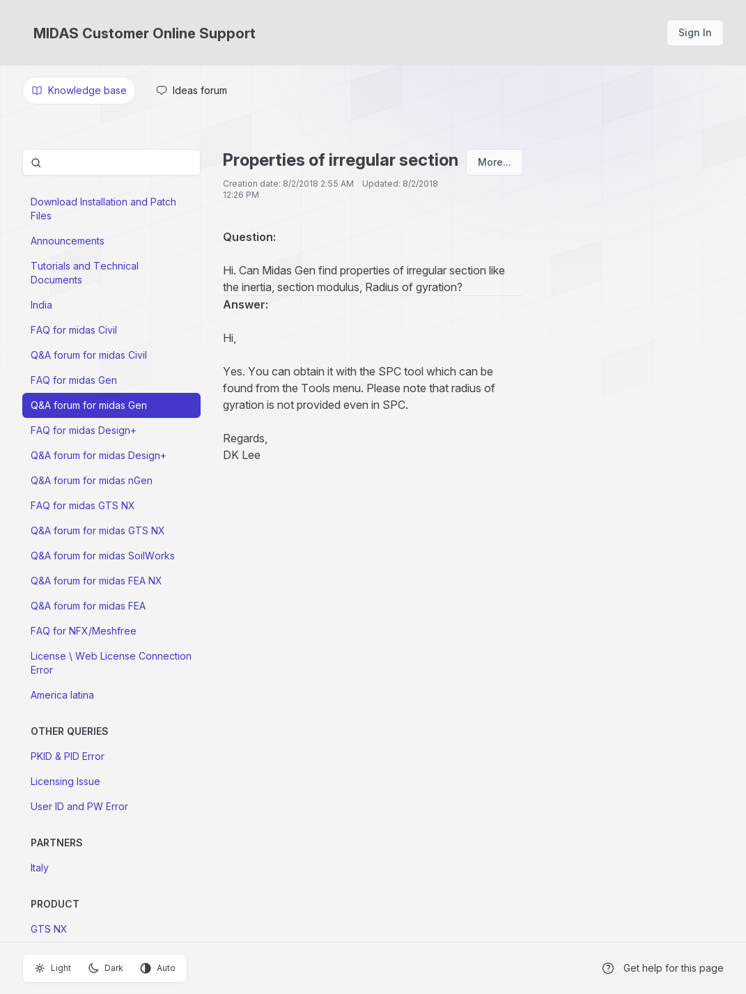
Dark (105, 968)
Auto (158, 968)
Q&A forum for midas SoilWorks (103, 555)
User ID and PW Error (79, 806)
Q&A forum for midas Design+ (98, 455)
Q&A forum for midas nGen (92, 480)
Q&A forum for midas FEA (88, 606)
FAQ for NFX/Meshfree (84, 631)
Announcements (67, 241)
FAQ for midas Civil (74, 330)
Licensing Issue (65, 781)
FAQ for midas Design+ (84, 430)
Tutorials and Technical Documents (85, 273)
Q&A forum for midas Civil (89, 355)
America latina (62, 695)
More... (494, 162)
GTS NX (49, 929)
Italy (40, 867)
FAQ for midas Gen (74, 380)
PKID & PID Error (67, 756)
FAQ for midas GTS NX (83, 505)
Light (52, 968)
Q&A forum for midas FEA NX (96, 581)
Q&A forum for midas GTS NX (98, 530)
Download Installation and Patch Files (103, 209)
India (41, 305)
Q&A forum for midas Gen (89, 405)
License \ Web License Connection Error (111, 663)
